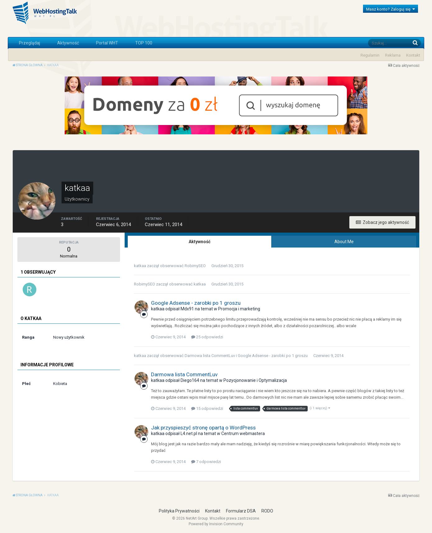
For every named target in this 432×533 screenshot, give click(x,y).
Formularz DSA (241, 510)
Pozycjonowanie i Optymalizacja (255, 380)
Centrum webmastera (243, 433)
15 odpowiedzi (207, 408)
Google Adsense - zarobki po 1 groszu (196, 303)
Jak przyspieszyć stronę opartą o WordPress (203, 427)
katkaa (140, 265)
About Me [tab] (344, 241)
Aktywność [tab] (199, 241)
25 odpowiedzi (207, 337)
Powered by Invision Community (216, 524)
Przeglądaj (29, 42)
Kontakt (413, 55)
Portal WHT (107, 42)
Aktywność (68, 42)
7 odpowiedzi (206, 461)
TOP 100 (143, 42)
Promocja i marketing (239, 308)
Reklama (393, 55)
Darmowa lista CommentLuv (210, 355)
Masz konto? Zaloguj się (390, 9)
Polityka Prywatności (179, 510)
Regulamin (370, 55)
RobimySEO (195, 265)
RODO (267, 510)
